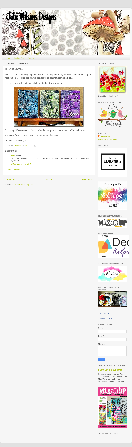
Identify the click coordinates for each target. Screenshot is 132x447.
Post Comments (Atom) (24, 185)
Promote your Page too (105, 318)
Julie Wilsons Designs (31, 18)
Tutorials (31, 58)
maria (13, 155)
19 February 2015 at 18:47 (21, 164)
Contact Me (19, 58)
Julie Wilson (106, 136)
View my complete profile (108, 140)
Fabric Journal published (110, 370)
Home (7, 58)
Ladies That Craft (103, 313)
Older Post (86, 179)
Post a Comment (14, 169)
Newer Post (11, 179)
